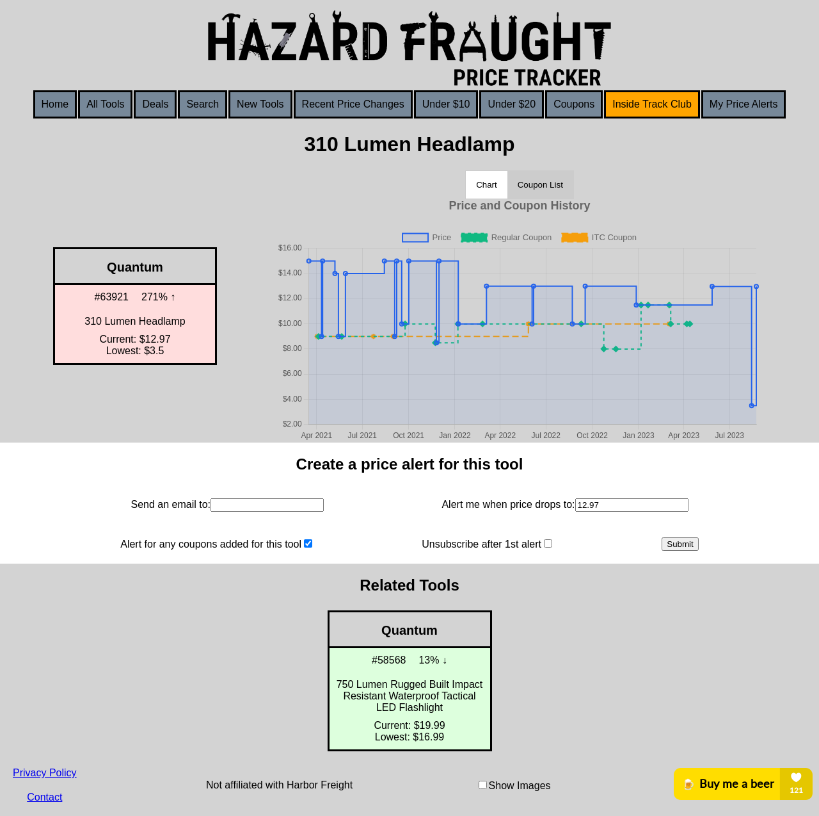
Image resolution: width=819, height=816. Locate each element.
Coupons (573, 104)
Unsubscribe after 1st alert (481, 544)
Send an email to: (171, 504)
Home (55, 104)
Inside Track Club (652, 104)
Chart (486, 185)
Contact (44, 797)
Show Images (520, 785)
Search (202, 104)
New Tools (260, 104)
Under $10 (446, 104)
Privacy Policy (45, 772)
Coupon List (540, 185)
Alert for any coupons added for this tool (210, 544)
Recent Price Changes (353, 104)
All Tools (105, 104)
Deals (155, 104)
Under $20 (512, 104)
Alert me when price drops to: (508, 504)
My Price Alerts (744, 104)
